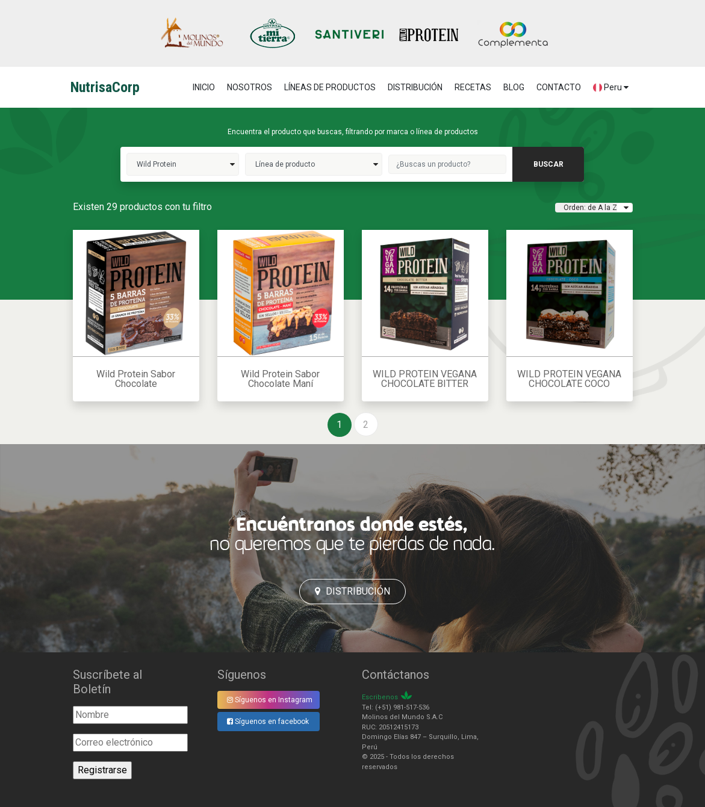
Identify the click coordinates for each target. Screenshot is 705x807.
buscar (548, 164)
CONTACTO (558, 87)
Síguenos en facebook (268, 721)
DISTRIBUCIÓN (415, 87)
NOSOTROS (249, 87)
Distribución (352, 591)
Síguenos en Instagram (269, 700)
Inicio (204, 87)
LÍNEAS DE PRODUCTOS (330, 87)
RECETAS (473, 87)
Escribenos (380, 697)
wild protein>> (182, 164)
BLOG (513, 87)
